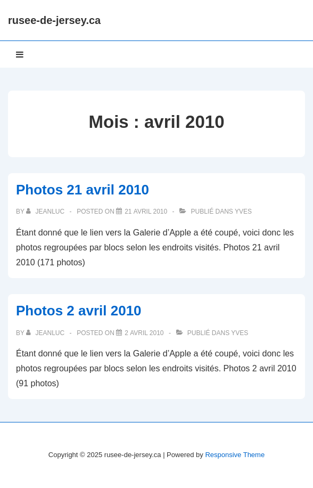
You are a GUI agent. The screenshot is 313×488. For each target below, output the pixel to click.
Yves (243, 211)
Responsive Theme (235, 455)
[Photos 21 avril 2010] (146, 211)
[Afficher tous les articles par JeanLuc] (46, 211)
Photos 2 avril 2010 (79, 311)
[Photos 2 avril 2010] (144, 333)
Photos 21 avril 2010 (82, 190)
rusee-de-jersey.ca (54, 20)
